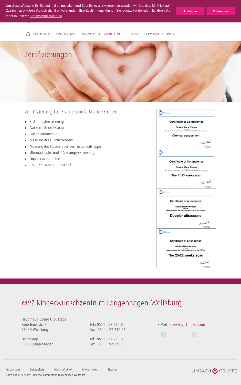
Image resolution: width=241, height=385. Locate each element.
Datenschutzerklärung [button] (46, 16)
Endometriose (90, 34)
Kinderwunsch (66, 34)
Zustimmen (221, 11)
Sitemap (112, 369)
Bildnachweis (90, 369)
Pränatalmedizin (116, 34)
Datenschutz (37, 369)
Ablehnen (190, 11)
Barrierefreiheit (63, 369)
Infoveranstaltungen (159, 34)
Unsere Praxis (43, 34)
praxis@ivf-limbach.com (187, 325)
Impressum (13, 369)
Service (136, 34)
